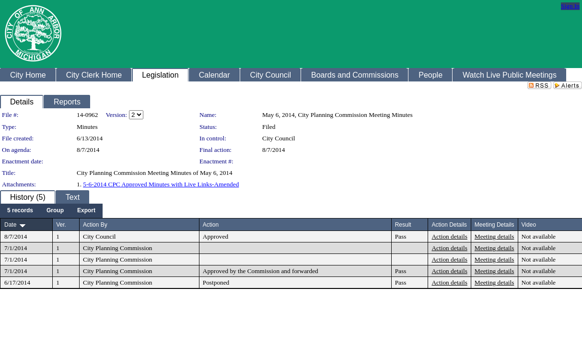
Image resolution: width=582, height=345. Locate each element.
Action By (95, 224)
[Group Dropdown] (55, 211)
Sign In (570, 6)
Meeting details (494, 236)
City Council (278, 138)
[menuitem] (20, 211)
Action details (449, 236)
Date (10, 224)
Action (211, 224)
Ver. (61, 224)
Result (403, 224)
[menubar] (51, 211)
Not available (539, 236)
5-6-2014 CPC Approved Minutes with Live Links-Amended (161, 184)
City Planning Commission (117, 248)
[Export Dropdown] (86, 211)
